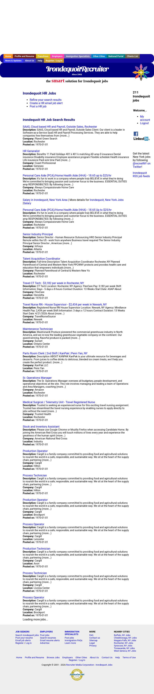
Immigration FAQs (73, 640)
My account (145, 118)
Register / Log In (54, 60)
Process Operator (33, 524)
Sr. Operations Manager (37, 377)
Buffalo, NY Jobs (122, 635)
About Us (29, 60)
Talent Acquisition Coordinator (41, 258)
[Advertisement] (77, 27)
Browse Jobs (53, 657)
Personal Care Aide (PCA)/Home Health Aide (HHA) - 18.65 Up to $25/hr (67, 210)
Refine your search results (45, 99)
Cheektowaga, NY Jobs (125, 637)
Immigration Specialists (78, 56)
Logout (144, 123)
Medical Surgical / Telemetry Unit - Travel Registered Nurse (59, 402)
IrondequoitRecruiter (77, 69)
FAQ (91, 635)
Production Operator (35, 451)
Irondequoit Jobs (104, 664)
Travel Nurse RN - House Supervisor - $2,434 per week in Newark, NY (65, 304)
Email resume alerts (50, 640)
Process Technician (35, 475)
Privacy (92, 645)
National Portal (115, 56)
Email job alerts (23, 640)
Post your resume (24, 637)
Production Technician (36, 548)
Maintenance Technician (38, 329)
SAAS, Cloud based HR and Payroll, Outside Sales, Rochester (60, 126)
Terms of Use (129, 657)
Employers (57, 56)
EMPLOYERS (46, 631)
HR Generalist (31, 151)
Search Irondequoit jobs (27, 635)
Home (8, 56)
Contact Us (107, 657)
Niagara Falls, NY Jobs (125, 640)
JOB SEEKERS (22, 631)
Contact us (94, 637)
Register (19, 643)
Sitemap (93, 640)
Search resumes (48, 637)
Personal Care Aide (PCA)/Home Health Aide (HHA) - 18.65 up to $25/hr (67, 175)
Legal (92, 643)
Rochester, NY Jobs (123, 643)
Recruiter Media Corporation (80, 664)
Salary (27, 203)
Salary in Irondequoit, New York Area (45, 200)
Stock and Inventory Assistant (41, 426)
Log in (29, 643)
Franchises (43, 56)
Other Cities (99, 56)
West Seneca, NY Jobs (125, 651)
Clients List (132, 56)
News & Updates (13, 60)
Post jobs (44, 635)
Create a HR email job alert (46, 103)
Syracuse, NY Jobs (123, 645)
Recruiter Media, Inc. (142, 74)
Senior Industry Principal (38, 234)
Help (40, 60)
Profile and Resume (24, 56)
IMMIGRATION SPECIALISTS (72, 633)
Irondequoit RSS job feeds (141, 174)
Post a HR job (38, 106)
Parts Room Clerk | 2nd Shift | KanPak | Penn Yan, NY (55, 353)
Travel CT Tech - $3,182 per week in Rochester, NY (53, 283)
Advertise (44, 643)
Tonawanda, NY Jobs (124, 648)
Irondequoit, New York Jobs (107, 200)
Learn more (70, 643)
